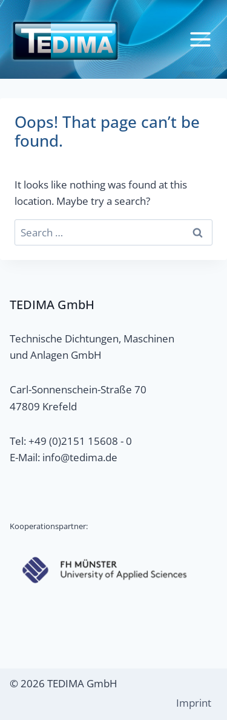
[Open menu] (200, 39)
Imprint (193, 703)
